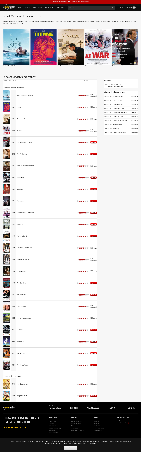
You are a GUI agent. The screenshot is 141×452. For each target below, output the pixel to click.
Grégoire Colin (118, 96)
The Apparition (62, 66)
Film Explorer (74, 428)
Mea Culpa (20, 178)
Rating (86, 81)
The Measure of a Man (118, 66)
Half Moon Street (23, 353)
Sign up (93, 142)
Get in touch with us (122, 423)
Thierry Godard (118, 117)
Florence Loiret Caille (120, 121)
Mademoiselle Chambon (25, 213)
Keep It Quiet (21, 306)
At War (87, 66)
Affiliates (96, 423)
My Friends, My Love (23, 260)
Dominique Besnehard (120, 112)
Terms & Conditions (99, 428)
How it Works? (53, 421)
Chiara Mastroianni (119, 133)
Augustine (20, 201)
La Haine (20, 330)
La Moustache (21, 271)
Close (70, 448)
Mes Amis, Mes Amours (24, 248)
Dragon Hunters (22, 396)
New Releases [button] (49, 7)
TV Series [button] (27, 7)
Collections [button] (60, 7)
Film (14, 81)
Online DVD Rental (76, 423)
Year (10, 81)
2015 (106, 84)
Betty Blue (20, 342)
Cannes (110, 84)
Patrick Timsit (117, 100)
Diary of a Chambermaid (25, 166)
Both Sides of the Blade (10, 66)
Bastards (20, 189)
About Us (96, 421)
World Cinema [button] (37, 7)
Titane (32, 66)
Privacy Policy (98, 430)
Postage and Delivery (55, 428)
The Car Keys (21, 283)
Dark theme (128, 7)
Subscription (52, 426)
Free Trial (16, 24)
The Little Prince (22, 384)
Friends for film (53, 430)
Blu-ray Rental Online (77, 421)
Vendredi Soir (21, 295)
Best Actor (117, 84)
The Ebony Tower (23, 365)
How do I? (51, 423)
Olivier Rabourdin (118, 108)
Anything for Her (22, 236)
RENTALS (74, 417)
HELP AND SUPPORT (123, 417)
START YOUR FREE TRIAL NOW (70, 2)
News (72, 426)
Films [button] (19, 7)
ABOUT (96, 417)
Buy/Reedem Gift (53, 433)
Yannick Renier (118, 104)
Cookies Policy (91, 443)
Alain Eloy (116, 129)
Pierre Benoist (117, 125)
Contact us (97, 426)
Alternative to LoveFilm (77, 430)
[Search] (89, 8)
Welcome (20, 224)
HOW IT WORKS (53, 417)
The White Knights (23, 154)
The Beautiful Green (24, 318)
